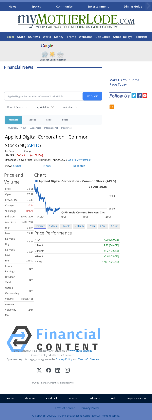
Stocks (32, 119)
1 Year (91, 225)
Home (10, 398)
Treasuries (66, 127)
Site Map (73, 398)
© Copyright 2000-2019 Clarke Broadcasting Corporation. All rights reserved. (76, 415)
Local (10, 37)
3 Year (103, 225)
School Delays (122, 37)
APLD (33, 145)
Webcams (85, 37)
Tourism (141, 37)
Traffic (71, 37)
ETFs (48, 119)
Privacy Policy (64, 359)
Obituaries (102, 37)
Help (114, 398)
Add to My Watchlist (79, 160)
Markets (13, 119)
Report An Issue (136, 398)
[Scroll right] (148, 6)
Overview (13, 127)
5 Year (114, 225)
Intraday (40, 225)
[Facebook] (49, 370)
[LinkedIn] (58, 370)
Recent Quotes (15, 106)
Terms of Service (64, 408)
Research (79, 166)
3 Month (79, 225)
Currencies (35, 127)
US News (34, 37)
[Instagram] (67, 370)
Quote (17, 166)
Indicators (68, 106)
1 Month (66, 225)
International (51, 127)
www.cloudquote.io (80, 350)
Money (59, 37)
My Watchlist (42, 106)
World (47, 37)
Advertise (94, 398)
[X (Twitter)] (39, 370)
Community (64, 6)
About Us (29, 398)
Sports (36, 6)
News (12, 6)
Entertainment (98, 6)
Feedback (52, 398)
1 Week (53, 225)
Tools (65, 119)
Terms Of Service (88, 359)
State (21, 37)
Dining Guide (133, 6)
